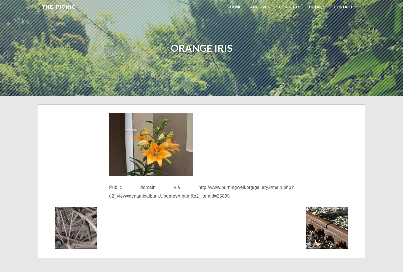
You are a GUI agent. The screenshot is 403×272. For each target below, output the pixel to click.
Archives (260, 7)
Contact (343, 7)
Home (236, 7)
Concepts (290, 7)
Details (317, 7)
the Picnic (59, 7)
